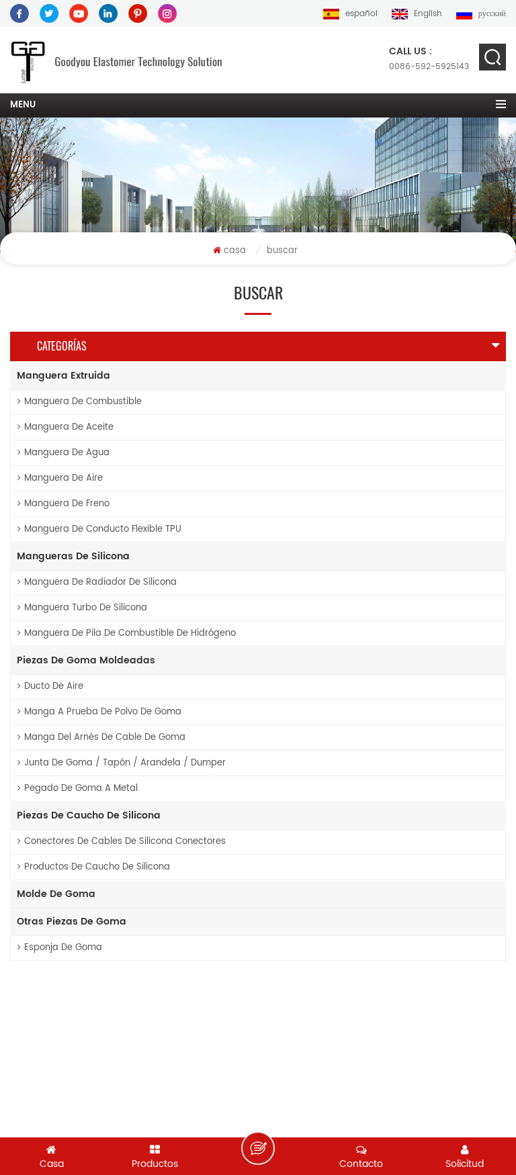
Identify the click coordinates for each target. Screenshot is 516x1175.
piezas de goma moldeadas (86, 660)
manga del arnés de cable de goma (101, 738)
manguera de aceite (65, 427)
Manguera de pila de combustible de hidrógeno (126, 633)
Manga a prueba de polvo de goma (99, 712)
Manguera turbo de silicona (82, 608)
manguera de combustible (79, 402)
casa (229, 251)
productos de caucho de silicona (93, 867)
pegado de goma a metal (77, 789)
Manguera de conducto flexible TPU (99, 529)
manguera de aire (60, 478)
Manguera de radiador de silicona (97, 582)
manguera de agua (63, 453)
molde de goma (56, 894)
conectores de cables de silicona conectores (121, 842)
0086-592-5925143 (429, 58)
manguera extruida (63, 375)
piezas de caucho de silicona (89, 815)
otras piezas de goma (71, 921)
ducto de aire (50, 686)
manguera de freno (63, 504)
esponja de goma (59, 948)
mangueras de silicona (73, 556)
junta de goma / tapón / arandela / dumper (121, 763)
